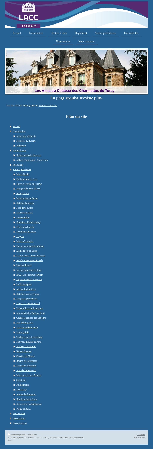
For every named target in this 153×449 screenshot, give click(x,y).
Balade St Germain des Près (29, 260)
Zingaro (20, 236)
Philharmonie (22, 385)
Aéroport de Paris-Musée (28, 188)
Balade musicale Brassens (28, 155)
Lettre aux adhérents (26, 136)
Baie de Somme (23, 351)
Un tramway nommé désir (28, 270)
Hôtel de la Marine (25, 203)
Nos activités (19, 413)
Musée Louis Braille (26, 346)
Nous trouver (19, 418)
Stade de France (24, 265)
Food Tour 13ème (24, 207)
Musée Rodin (22, 174)
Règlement (18, 164)
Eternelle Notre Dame (26, 251)
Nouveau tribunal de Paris (28, 341)
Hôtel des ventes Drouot (27, 294)
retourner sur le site (48, 105)
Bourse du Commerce (26, 361)
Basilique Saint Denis (26, 399)
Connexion (141, 434)
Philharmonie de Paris (26, 179)
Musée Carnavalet (25, 241)
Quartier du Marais (25, 356)
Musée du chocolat (25, 227)
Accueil (16, 126)
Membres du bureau (25, 140)
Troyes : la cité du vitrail (28, 303)
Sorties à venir (19, 150)
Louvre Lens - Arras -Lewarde (30, 255)
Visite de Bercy (23, 408)
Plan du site (32, 435)
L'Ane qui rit (22, 332)
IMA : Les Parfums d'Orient (29, 274)
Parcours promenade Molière (30, 246)
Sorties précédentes (22, 169)
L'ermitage (21, 389)
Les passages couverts (26, 298)
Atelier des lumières (26, 289)
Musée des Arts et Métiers (28, 375)
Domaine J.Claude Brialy (28, 222)
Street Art (21, 380)
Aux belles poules (24, 322)
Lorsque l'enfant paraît (27, 327)
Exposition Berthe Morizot (29, 279)
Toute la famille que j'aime (29, 184)
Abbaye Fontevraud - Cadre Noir (32, 160)
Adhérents (21, 145)
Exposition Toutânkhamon (29, 404)
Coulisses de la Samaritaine (29, 337)
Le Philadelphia (23, 284)
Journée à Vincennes (26, 370)
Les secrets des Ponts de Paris (30, 313)
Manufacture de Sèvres (27, 198)
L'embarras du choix (26, 231)
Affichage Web (139, 437)
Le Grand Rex (23, 217)
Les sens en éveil (24, 212)
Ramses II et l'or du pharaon (29, 308)
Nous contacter (20, 423)
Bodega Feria (22, 193)
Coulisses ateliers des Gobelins (31, 318)
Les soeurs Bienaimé (26, 365)
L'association (19, 131)
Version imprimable (17, 435)
